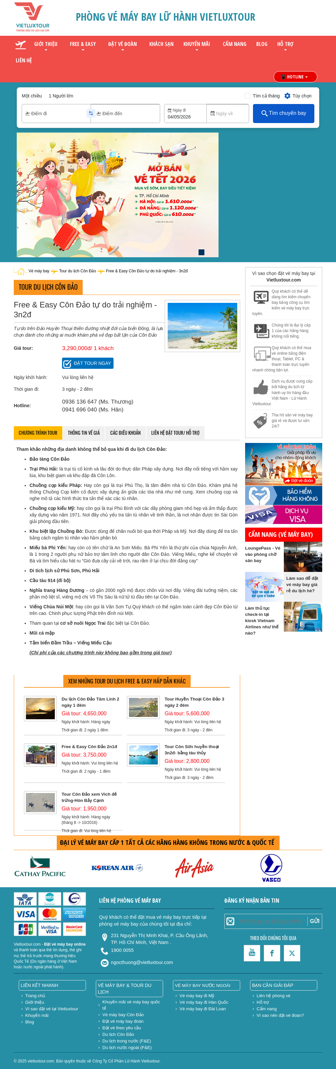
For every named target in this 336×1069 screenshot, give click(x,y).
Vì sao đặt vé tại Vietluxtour (51, 1008)
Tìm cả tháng (266, 95)
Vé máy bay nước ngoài (202, 985)
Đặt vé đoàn (122, 44)
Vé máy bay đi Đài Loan (202, 1008)
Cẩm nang (234, 44)
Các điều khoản (125, 432)
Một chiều (32, 95)
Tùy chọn (298, 95)
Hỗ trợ (285, 44)
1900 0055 (122, 950)
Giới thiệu (45, 44)
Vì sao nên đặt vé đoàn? (280, 1015)
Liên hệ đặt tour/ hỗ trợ (175, 432)
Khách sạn (161, 44)
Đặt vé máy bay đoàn (123, 1021)
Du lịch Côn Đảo (118, 1034)
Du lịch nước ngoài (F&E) (127, 1047)
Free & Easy (83, 44)
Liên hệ (24, 60)
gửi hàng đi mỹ (280, 432)
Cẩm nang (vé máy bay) (280, 534)
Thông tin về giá (84, 432)
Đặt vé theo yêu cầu (121, 1027)
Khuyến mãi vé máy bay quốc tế (131, 1005)
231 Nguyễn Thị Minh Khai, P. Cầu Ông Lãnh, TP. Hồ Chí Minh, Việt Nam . (159, 938)
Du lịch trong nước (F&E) (126, 1040)
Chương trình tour (38, 432)
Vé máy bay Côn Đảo (123, 1014)
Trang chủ (35, 995)
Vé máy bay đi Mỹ (196, 995)
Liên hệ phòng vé (273, 995)
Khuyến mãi (196, 44)
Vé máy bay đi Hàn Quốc (203, 1002)
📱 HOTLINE (294, 76)
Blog (261, 44)
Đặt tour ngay (92, 363)
